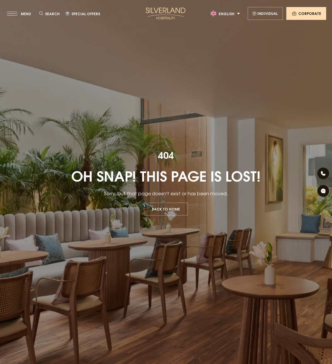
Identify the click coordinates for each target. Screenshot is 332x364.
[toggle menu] (19, 13)
